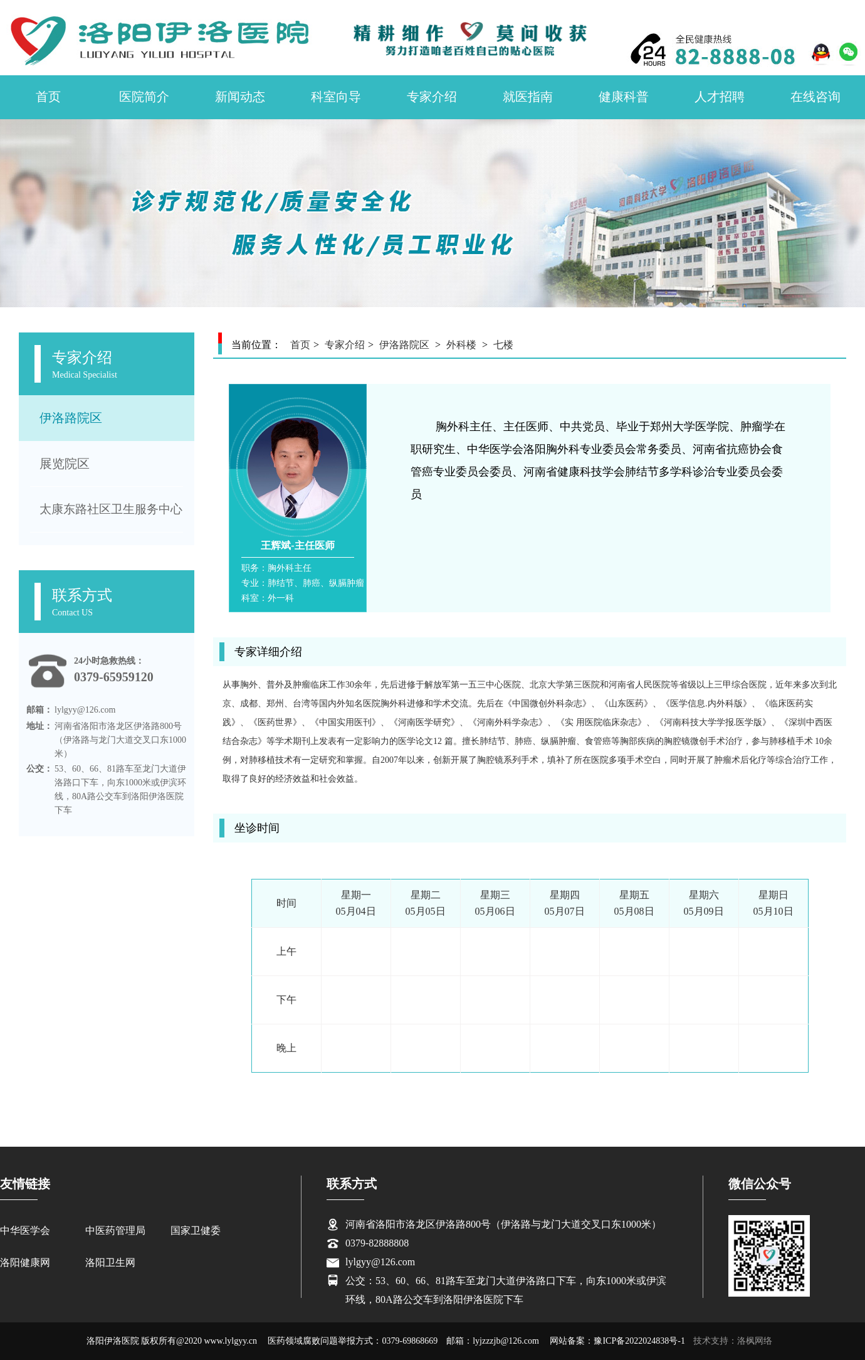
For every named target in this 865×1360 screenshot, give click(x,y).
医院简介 (144, 97)
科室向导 (336, 97)
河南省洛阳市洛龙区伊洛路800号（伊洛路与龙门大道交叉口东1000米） (503, 1224)
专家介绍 (432, 97)
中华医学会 (25, 1230)
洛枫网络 (754, 1341)
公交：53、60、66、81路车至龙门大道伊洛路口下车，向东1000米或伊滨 (505, 1280)
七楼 (503, 344)
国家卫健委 (195, 1230)
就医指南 (528, 97)
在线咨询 (815, 97)
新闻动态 (240, 97)
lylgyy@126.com (380, 1261)
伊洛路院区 (70, 418)
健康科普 (624, 97)
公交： (39, 768)
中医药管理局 (115, 1230)
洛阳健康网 (25, 1262)
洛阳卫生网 (110, 1262)
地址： (39, 726)
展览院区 (64, 463)
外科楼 (461, 344)
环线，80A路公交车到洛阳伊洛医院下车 (434, 1299)
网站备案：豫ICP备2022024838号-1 (617, 1341)
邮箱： (39, 710)
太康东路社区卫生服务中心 (110, 509)
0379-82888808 (377, 1243)
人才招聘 (720, 97)
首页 (48, 97)
